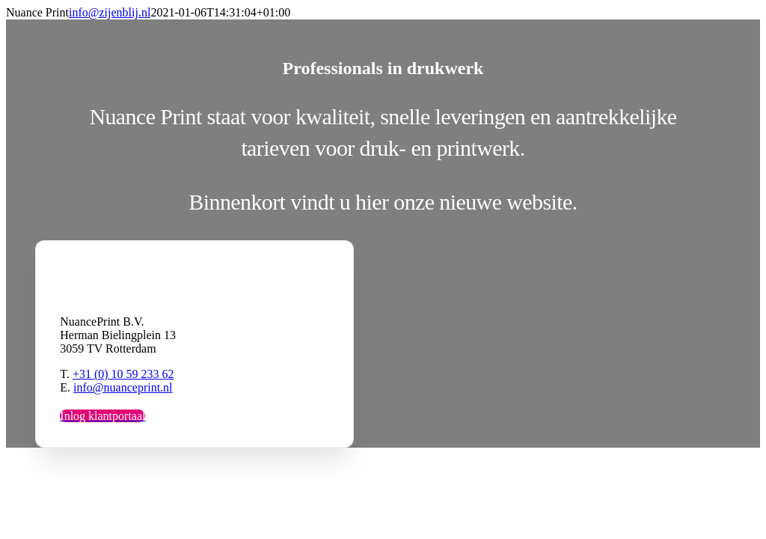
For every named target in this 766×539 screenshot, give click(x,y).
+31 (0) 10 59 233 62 (123, 374)
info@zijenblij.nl (109, 12)
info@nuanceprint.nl (122, 387)
